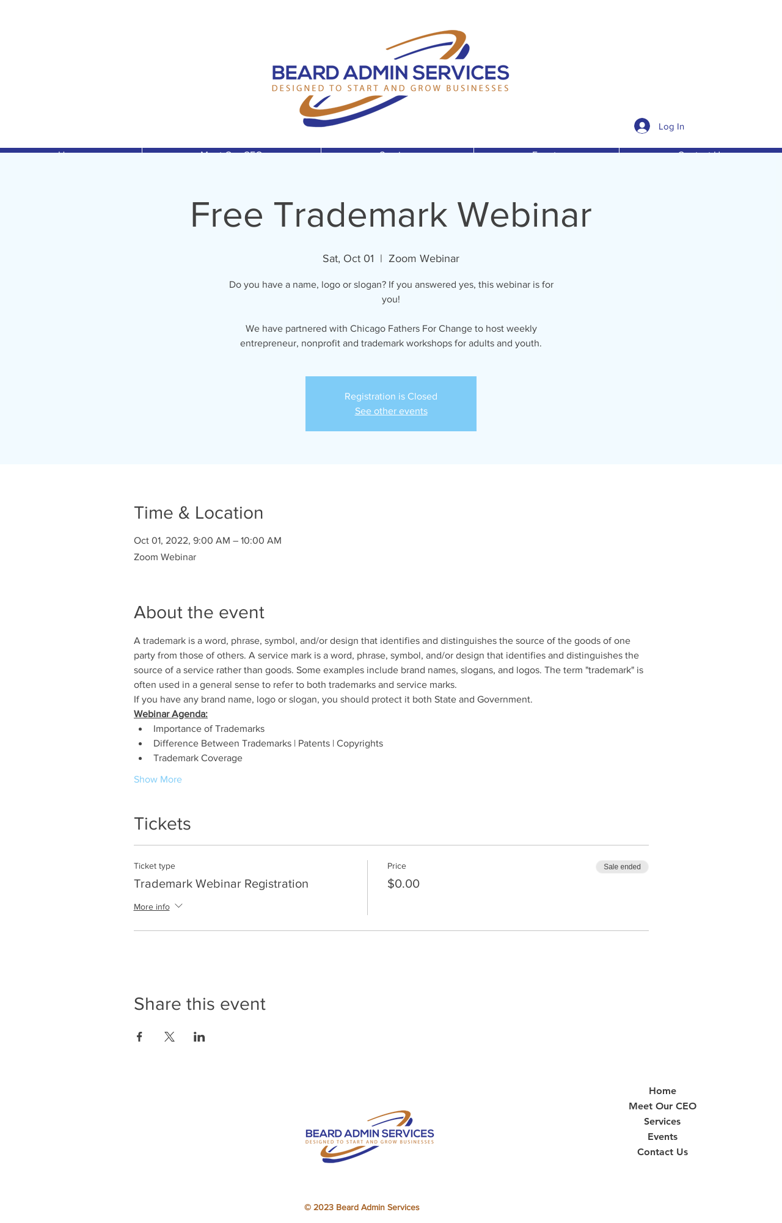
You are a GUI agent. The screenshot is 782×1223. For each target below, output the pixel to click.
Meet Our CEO (662, 1106)
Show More (158, 779)
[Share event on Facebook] (139, 1037)
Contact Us (662, 1152)
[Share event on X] (169, 1037)
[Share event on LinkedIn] (199, 1037)
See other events (391, 411)
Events (663, 1137)
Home (662, 1091)
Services (662, 1121)
